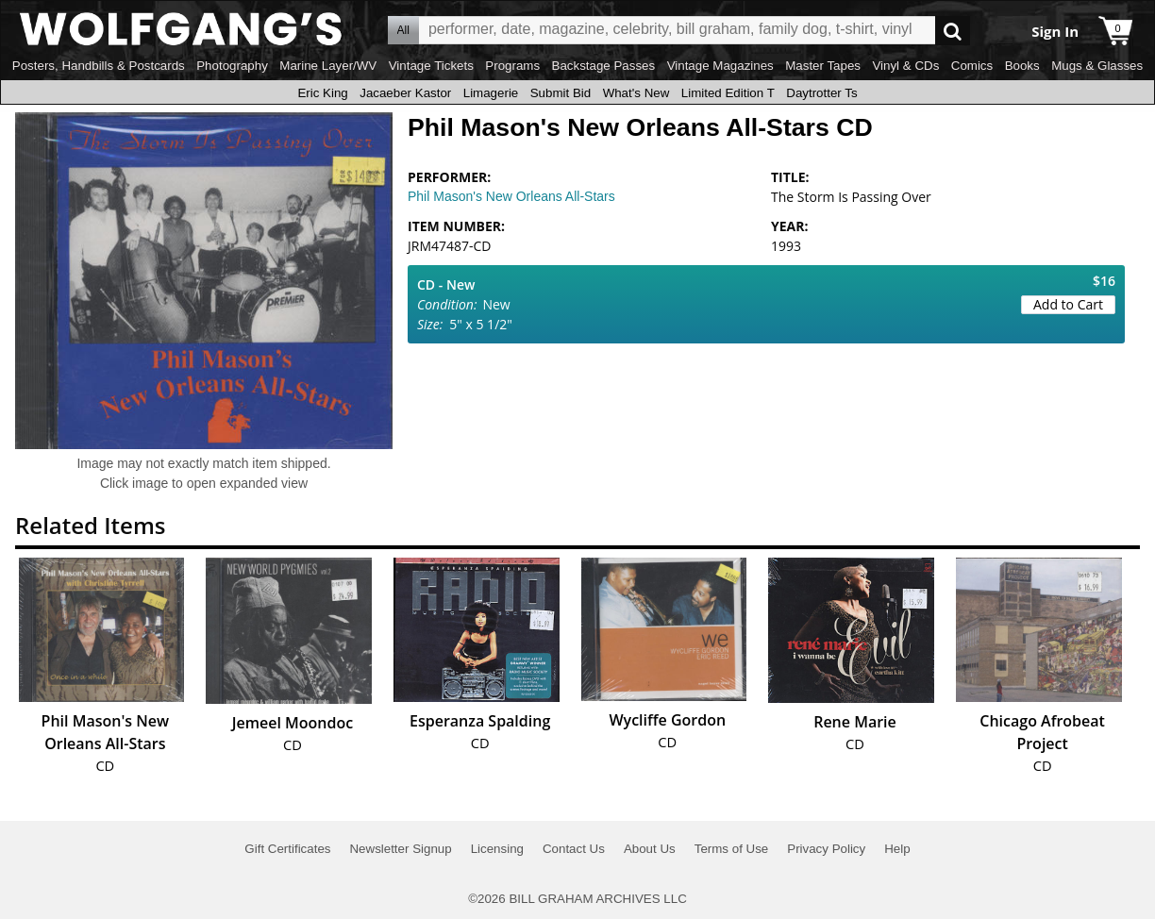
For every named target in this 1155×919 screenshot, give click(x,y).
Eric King (322, 93)
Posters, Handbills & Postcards (98, 65)
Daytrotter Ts (821, 93)
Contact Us (574, 849)
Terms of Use (732, 849)
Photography (232, 65)
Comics (972, 65)
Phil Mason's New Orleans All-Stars (511, 196)
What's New (636, 93)
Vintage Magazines (720, 65)
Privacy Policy (826, 849)
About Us (650, 849)
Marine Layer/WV (328, 65)
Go (952, 30)
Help (897, 849)
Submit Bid (560, 93)
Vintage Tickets (431, 65)
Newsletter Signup (400, 849)
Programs (512, 65)
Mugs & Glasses (1097, 65)
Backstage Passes (604, 65)
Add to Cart (1068, 304)
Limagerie (491, 93)
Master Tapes (823, 65)
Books (1022, 65)
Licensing (497, 849)
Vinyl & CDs (905, 65)
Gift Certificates (287, 849)
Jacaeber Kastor (405, 93)
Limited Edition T (728, 93)
